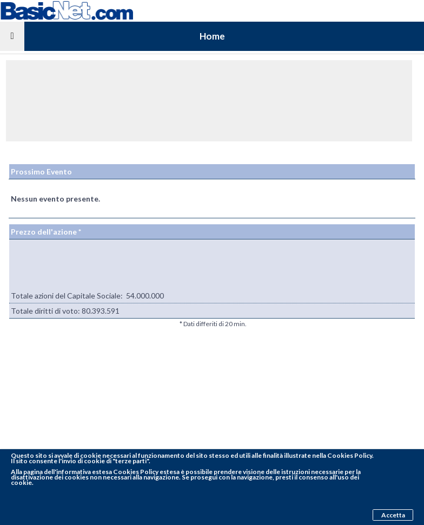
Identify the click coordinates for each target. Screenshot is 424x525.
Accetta (393, 515)
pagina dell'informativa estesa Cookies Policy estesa (101, 472)
